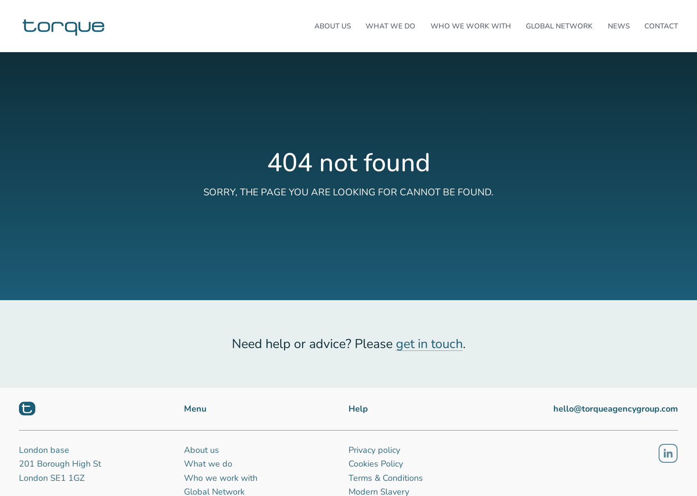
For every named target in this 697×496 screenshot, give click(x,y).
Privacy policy (374, 450)
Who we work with (220, 478)
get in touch (429, 344)
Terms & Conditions (385, 478)
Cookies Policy (375, 463)
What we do (208, 463)
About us (201, 450)
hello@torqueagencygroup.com (615, 408)
